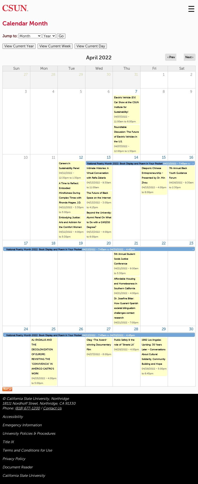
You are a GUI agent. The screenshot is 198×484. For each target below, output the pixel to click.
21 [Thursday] (136, 243)
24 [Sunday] (26, 329)
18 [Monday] (53, 243)
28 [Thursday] (136, 329)
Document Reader (17, 467)
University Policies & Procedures (28, 433)
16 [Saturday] (191, 157)
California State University (23, 476)
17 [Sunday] (26, 243)
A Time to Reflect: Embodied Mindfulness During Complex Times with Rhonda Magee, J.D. (70, 193)
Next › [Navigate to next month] (189, 57)
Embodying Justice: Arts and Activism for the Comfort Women (70, 222)
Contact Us (52, 408)
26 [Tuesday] (81, 329)
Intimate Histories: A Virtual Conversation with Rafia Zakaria (98, 173)
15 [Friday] (164, 157)
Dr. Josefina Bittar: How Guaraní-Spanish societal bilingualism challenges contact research (126, 308)
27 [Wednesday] (108, 329)
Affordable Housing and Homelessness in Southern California (125, 283)
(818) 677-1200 (27, 408)
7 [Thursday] (136, 92)
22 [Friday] (164, 243)
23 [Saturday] (191, 243)
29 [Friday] (164, 329)
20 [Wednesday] (109, 243)
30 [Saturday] (191, 329)
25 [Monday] (53, 329)
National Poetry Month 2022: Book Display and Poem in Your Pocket (124, 163)
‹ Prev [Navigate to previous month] (171, 57)
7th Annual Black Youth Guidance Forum (178, 173)
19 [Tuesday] (81, 243)
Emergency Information (22, 425)
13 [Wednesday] (108, 157)
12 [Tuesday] (81, 157)
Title (8, 442)
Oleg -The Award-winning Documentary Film (99, 345)
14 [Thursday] (136, 157)
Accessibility (12, 417)
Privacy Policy (13, 459)
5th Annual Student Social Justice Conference (124, 259)
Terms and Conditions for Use (27, 450)
